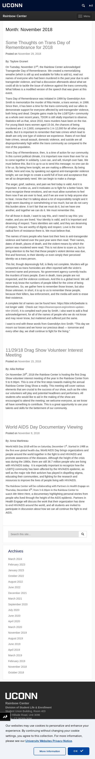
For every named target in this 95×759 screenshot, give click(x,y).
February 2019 (16, 661)
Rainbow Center (15, 16)
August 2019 (15, 638)
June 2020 (14, 615)
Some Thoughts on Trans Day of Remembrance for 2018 (38, 45)
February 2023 (16, 564)
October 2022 (16, 575)
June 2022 (14, 587)
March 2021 (15, 598)
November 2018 (17, 666)
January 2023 (16, 570)
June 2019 (14, 644)
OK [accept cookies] (79, 751)
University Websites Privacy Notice (48, 741)
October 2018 (16, 672)
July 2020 (13, 609)
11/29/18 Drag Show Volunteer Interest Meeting (44, 352)
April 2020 (14, 621)
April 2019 (14, 649)
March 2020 (15, 627)
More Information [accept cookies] (50, 751)
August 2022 (15, 581)
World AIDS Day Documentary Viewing (44, 426)
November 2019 (17, 632)
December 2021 (17, 593)
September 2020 (18, 604)
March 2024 (15, 558)
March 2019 (15, 655)
